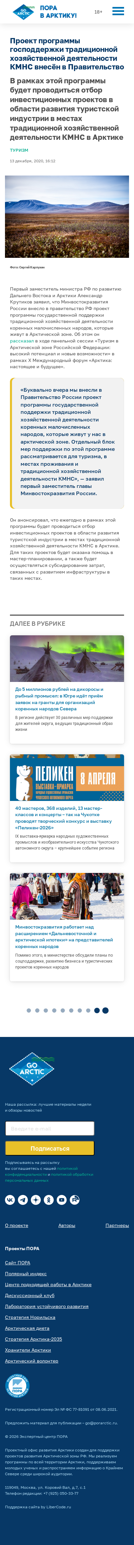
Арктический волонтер (31, 1361)
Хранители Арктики (28, 1350)
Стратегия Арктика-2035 (33, 1339)
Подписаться (50, 1148)
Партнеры (117, 1225)
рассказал (22, 340)
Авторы (66, 1225)
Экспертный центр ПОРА (44, 1436)
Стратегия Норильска (30, 1317)
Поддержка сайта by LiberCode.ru (38, 1506)
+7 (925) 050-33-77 (60, 1493)
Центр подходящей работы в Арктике (48, 1284)
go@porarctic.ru (101, 1422)
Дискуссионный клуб (29, 1295)
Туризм (19, 150)
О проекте (16, 1225)
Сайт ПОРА (17, 1262)
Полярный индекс (26, 1273)
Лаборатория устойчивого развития (47, 1306)
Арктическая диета (27, 1328)
